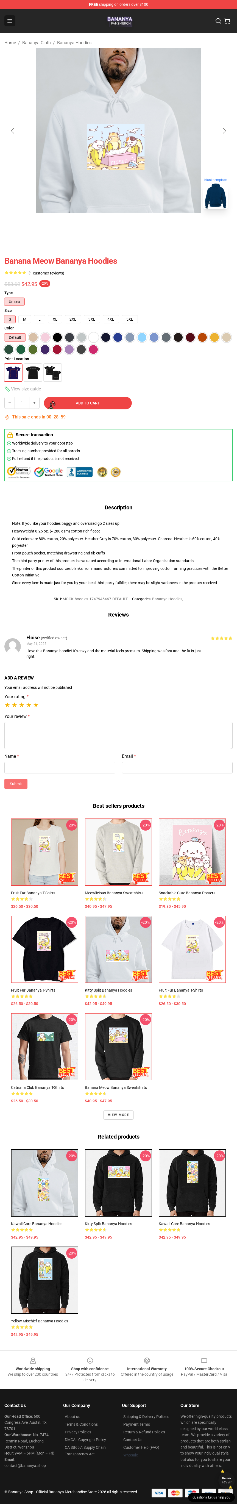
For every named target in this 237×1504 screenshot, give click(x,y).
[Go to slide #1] (104, 225)
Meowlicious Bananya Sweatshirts (114, 893)
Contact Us (132, 1440)
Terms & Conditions (81, 1424)
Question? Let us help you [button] (211, 1497)
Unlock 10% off (227, 1480)
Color (9, 328)
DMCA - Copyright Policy (85, 1440)
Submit (16, 784)
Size (8, 310)
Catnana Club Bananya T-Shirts (37, 1087)
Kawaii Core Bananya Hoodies (36, 1224)
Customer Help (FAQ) (141, 1447)
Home (10, 42)
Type (8, 293)
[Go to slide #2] (133, 225)
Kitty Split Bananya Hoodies (108, 990)
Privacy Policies (78, 1432)
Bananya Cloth (36, 42)
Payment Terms (136, 1424)
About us (72, 1416)
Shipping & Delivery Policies (146, 1416)
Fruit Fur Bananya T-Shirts (33, 893)
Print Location (16, 359)
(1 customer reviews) (46, 273)
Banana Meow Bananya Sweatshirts (116, 1087)
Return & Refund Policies (144, 1432)
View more (118, 1115)
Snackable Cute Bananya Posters (187, 893)
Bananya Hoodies (74, 42)
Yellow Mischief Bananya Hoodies (39, 1321)
